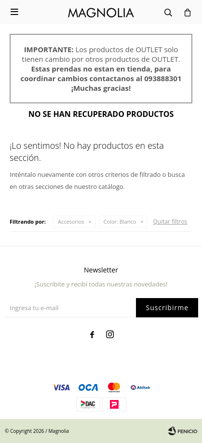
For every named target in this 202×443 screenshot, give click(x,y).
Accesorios (71, 221)
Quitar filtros (170, 221)
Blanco (120, 221)
